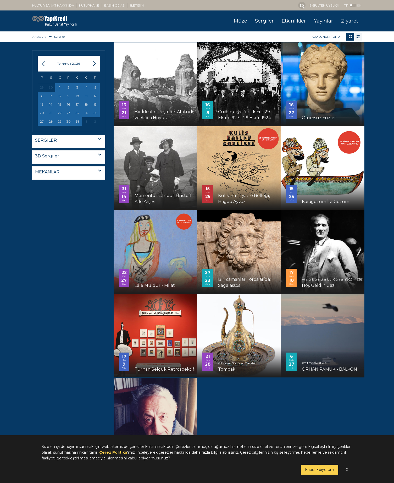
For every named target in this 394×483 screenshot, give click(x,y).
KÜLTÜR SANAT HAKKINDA (53, 5)
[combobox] (68, 141)
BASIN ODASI (114, 5)
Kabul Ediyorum (319, 469)
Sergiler (264, 21)
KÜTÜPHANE (89, 5)
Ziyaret (349, 21)
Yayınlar (323, 21)
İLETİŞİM (137, 5)
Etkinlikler (294, 21)
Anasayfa (39, 37)
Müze (240, 21)
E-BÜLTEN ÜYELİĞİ (324, 5)
